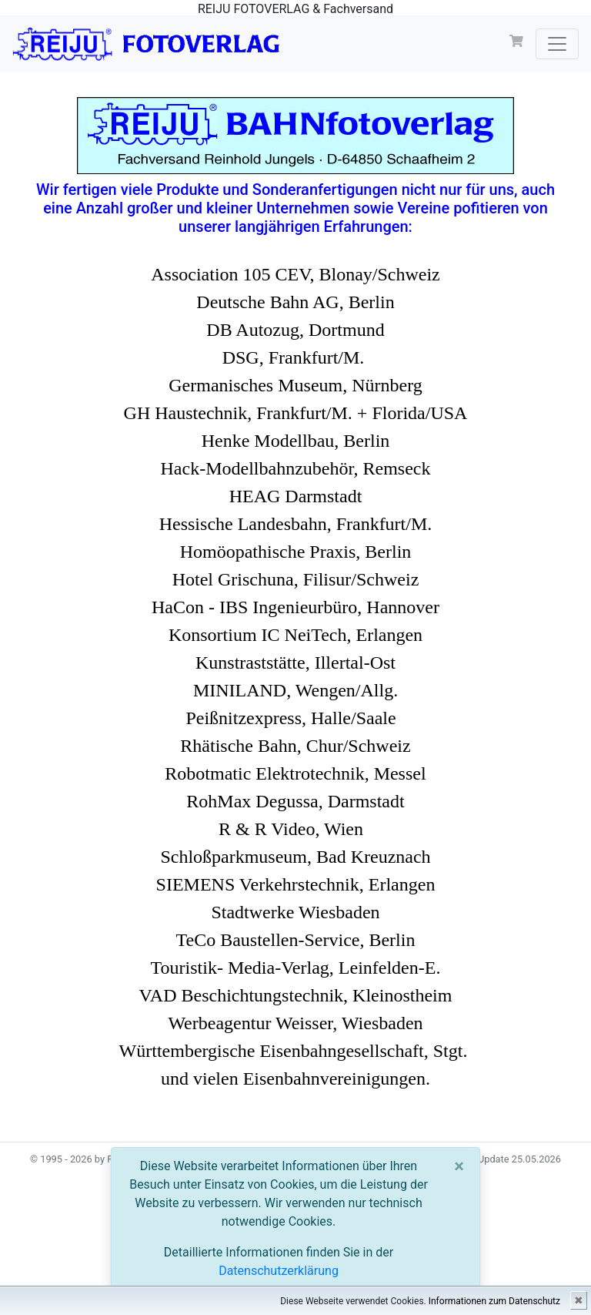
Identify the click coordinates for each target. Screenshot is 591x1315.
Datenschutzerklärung (279, 1270)
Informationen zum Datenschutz (494, 1301)
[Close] (459, 1166)
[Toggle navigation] (557, 44)
